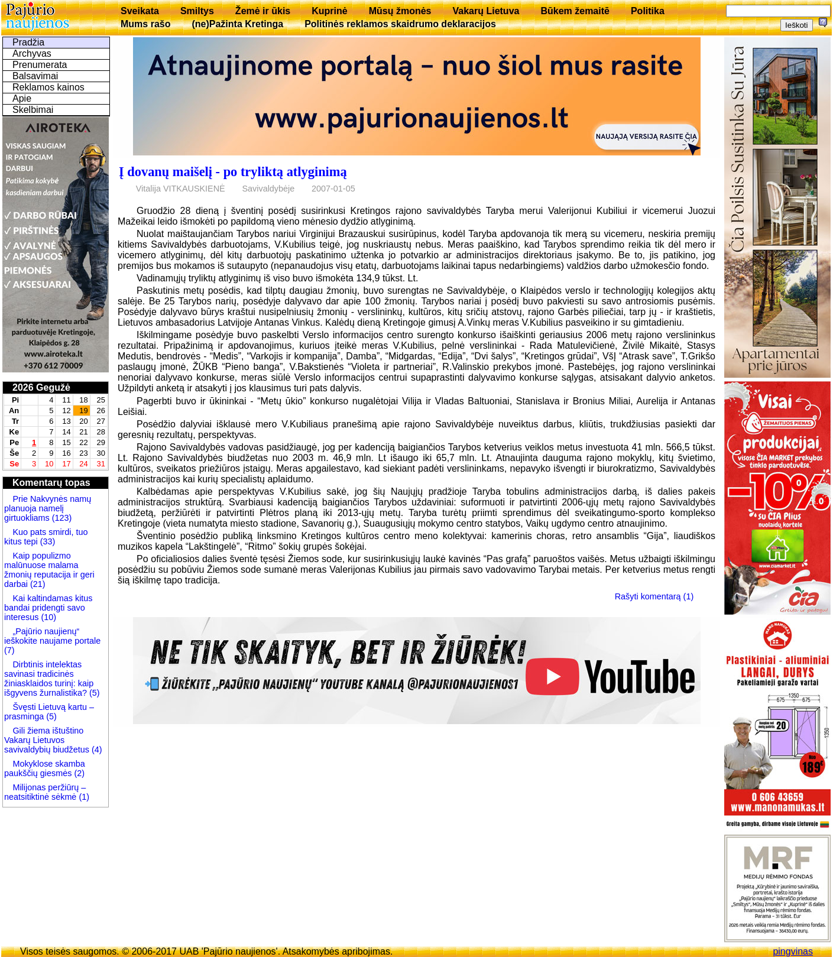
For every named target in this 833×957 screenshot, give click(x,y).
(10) (47, 617)
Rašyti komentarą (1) (654, 596)
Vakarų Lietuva (485, 11)
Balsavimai (35, 76)
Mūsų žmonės (400, 11)
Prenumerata (39, 65)
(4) (95, 749)
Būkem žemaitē (575, 11)
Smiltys (197, 11)
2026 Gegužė (41, 387)
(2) (78, 773)
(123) (61, 518)
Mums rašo (145, 24)
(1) (82, 797)
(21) (37, 584)
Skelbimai (32, 110)
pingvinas (793, 951)
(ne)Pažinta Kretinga (237, 24)
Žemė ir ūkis (262, 11)
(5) (93, 693)
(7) (9, 650)
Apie (21, 98)
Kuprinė (329, 11)
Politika (648, 11)
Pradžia (28, 42)
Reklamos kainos (48, 87)
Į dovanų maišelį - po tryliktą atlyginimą (233, 171)
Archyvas (31, 53)
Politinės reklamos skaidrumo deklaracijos (400, 24)
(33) (47, 541)
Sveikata (140, 11)
